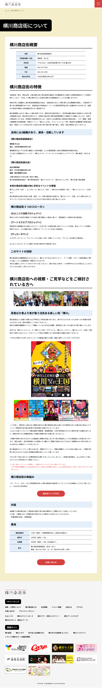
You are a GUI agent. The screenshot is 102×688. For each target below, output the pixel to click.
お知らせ (69, 607)
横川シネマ (20, 633)
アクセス (79, 607)
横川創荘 (8, 633)
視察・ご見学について (13, 607)
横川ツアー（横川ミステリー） (49, 616)
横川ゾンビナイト (79, 633)
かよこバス (9, 616)
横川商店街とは (31, 607)
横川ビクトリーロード (25, 616)
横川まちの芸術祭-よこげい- (59, 633)
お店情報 (44, 607)
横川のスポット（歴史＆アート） (17, 620)
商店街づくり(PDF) (51, 493)
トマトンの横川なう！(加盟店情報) (17, 637)
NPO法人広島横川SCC (36, 633)
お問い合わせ (51, 562)
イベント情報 (56, 607)
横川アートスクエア (71, 616)
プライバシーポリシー (27, 611)
